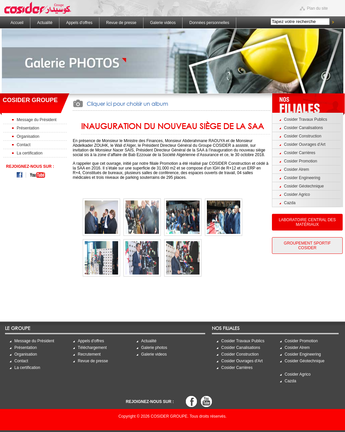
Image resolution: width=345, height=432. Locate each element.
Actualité (44, 22)
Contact (23, 144)
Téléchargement (92, 347)
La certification (29, 153)
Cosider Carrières (299, 152)
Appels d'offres (79, 22)
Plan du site (317, 8)
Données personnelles (209, 22)
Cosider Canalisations (303, 127)
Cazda (290, 202)
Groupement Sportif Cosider (307, 245)
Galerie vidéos (163, 22)
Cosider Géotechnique (304, 186)
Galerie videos (154, 354)
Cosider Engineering (302, 177)
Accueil (17, 22)
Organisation (28, 136)
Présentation (28, 128)
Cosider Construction (302, 136)
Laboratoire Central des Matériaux (307, 222)
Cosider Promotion (300, 161)
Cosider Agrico (297, 194)
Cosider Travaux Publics (305, 119)
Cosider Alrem (296, 169)
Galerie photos (154, 347)
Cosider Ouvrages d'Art (304, 144)
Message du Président (36, 119)
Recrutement (89, 354)
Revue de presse (121, 22)
